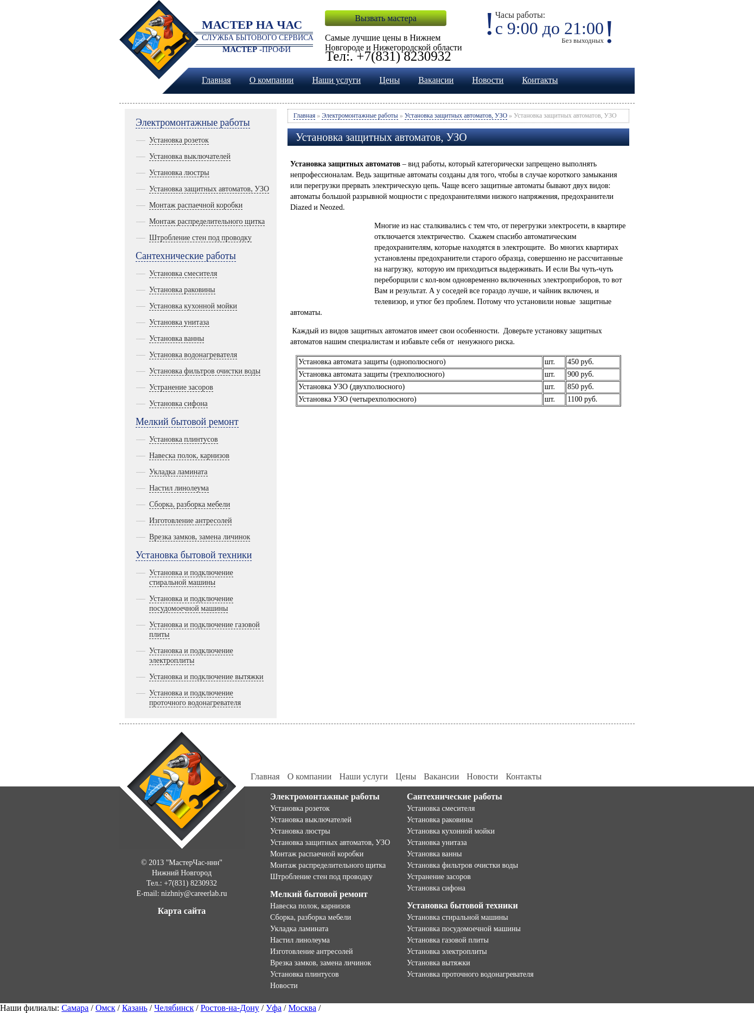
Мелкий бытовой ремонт (187, 421)
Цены (389, 80)
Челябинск (174, 1007)
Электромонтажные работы (193, 122)
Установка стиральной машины (457, 917)
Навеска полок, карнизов (189, 455)
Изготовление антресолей (190, 521)
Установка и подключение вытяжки (206, 677)
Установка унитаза (179, 322)
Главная (216, 80)
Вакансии (435, 80)
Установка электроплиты (447, 951)
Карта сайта (182, 910)
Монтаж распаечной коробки (195, 205)
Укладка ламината (178, 472)
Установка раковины (182, 290)
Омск (105, 1007)
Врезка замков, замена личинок (199, 537)
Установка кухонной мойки (193, 306)
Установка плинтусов (183, 439)
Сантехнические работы (186, 255)
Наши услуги (336, 80)
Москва (302, 1007)
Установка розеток (179, 140)
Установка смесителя (183, 273)
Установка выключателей (190, 156)
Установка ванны (176, 338)
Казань (135, 1007)
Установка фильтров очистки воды (204, 371)
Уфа (274, 1007)
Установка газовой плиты (448, 940)
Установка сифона (178, 403)
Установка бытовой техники (194, 555)
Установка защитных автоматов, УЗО (209, 189)
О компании (272, 80)
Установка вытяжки (438, 963)
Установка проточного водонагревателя (470, 974)
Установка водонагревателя (193, 355)
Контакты (540, 80)
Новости (487, 80)
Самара (74, 1007)
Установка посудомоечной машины (464, 929)
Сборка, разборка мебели (189, 504)
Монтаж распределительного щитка (207, 221)
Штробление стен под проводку (200, 238)
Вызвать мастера (385, 18)
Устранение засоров (181, 387)
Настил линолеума (179, 488)
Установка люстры (179, 173)
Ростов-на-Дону (230, 1007)
